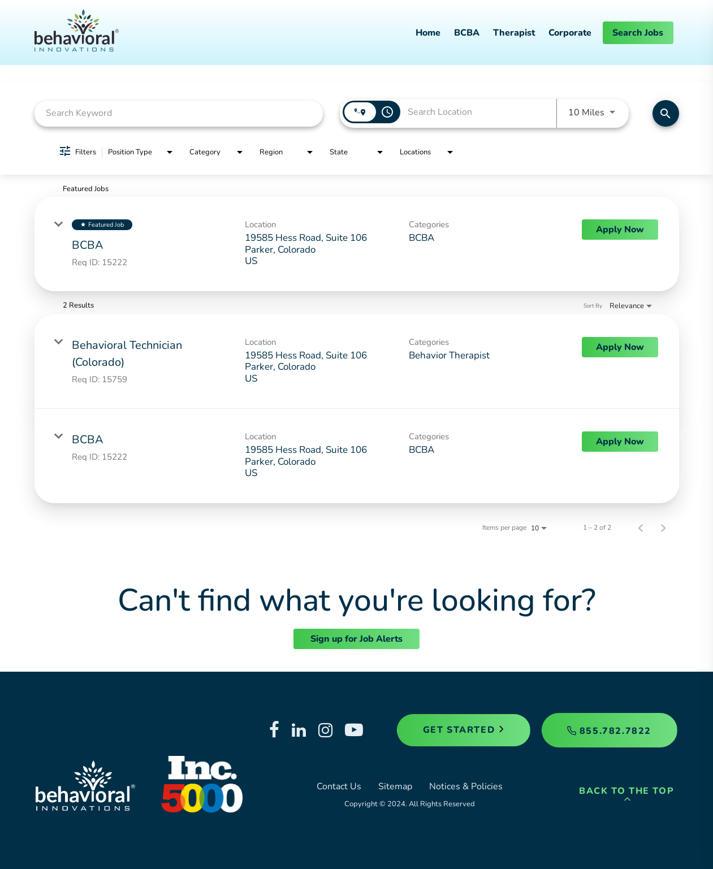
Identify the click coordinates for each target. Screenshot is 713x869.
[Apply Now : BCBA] (620, 229)
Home (428, 33)
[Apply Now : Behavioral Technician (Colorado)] (620, 347)
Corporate (569, 33)
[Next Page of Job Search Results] (663, 527)
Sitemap (395, 786)
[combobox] (179, 113)
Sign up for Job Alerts (356, 639)
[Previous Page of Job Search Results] (640, 527)
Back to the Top (626, 794)
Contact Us (339, 786)
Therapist (514, 33)
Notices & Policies (466, 786)
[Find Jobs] (665, 113)
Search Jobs (637, 33)
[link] (356, 244)
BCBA (466, 33)
